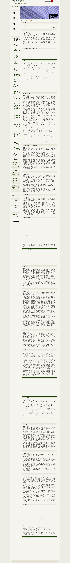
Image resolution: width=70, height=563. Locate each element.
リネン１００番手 (17, 149)
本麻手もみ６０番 (17, 75)
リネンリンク (14, 178)
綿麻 (13, 80)
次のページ (55, 27)
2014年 (14, 27)
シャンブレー (16, 57)
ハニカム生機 (16, 89)
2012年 (14, 29)
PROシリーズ (16, 49)
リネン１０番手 (16, 144)
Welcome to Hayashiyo (22, 0)
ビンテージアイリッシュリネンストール (17, 108)
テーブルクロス (15, 152)
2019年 (14, 21)
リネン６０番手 (16, 148)
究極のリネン (14, 172)
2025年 (14, 13)
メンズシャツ (15, 153)
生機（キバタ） (16, 61)
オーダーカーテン (15, 159)
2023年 (14, 16)
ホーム (22, 20)
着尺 (15, 76)
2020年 (14, 19)
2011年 (14, 30)
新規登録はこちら (15, 214)
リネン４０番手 (16, 147)
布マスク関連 (15, 43)
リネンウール (15, 70)
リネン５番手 (16, 143)
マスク (15, 44)
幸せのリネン (14, 182)
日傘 (13, 96)
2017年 (14, 23)
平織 (15, 87)
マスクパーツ (16, 45)
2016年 (14, 24)
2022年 (14, 17)
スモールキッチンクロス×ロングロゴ (17, 129)
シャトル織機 (14, 170)
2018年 (14, 22)
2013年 (14, 28)
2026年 (14, 12)
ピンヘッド (16, 56)
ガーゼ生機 (16, 91)
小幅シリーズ (16, 63)
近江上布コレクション (16, 174)
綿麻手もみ (16, 81)
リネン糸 (14, 142)
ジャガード (16, 68)
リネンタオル (15, 123)
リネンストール (15, 97)
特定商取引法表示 (15, 162)
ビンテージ (16, 64)
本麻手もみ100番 (17, 74)
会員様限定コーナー (16, 155)
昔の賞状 (13, 185)
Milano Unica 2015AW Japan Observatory (15, 192)
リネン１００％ (15, 52)
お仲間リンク (14, 180)
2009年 (14, 33)
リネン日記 (14, 164)
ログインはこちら (15, 216)
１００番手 (16, 55)
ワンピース (14, 158)
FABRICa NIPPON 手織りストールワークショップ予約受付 (16, 39)
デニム (15, 69)
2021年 (14, 18)
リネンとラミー (14, 183)
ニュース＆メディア (15, 166)
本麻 (13, 73)
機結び (13, 195)
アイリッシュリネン (16, 46)
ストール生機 (16, 90)
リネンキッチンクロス (16, 126)
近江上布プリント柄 (16, 154)
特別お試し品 (15, 200)
